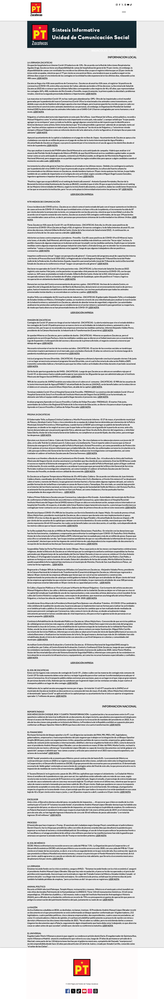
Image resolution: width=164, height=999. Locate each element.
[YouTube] (128, 4)
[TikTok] (131, 4)
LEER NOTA (42, 78)
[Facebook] (119, 4)
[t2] (125, 4)
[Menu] (123, 11)
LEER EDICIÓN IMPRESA (81, 194)
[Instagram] (116, 4)
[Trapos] (95, 991)
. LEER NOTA (91, 544)
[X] (122, 4)
